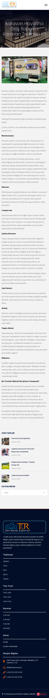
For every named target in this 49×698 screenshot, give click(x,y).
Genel (24, 493)
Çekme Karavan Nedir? (20, 475)
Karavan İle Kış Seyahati (20, 438)
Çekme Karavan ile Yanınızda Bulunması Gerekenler (22, 450)
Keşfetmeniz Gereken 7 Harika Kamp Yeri (23, 463)
